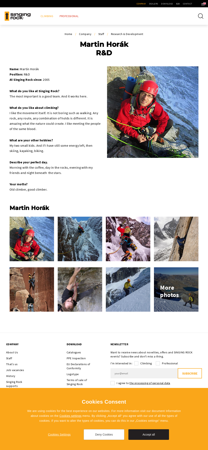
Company (130, 3)
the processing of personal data (149, 383)
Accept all (149, 434)
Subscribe (189, 373)
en (198, 3)
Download (156, 3)
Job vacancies (15, 370)
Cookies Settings (59, 434)
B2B (167, 3)
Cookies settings (70, 415)
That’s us (12, 364)
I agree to (143, 383)
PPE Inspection (76, 358)
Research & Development (127, 34)
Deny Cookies (104, 434)
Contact (176, 3)
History (10, 376)
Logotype (73, 374)
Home (68, 34)
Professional (69, 16)
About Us (12, 352)
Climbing (47, 16)
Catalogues (74, 352)
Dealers (142, 3)
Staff (101, 34)
